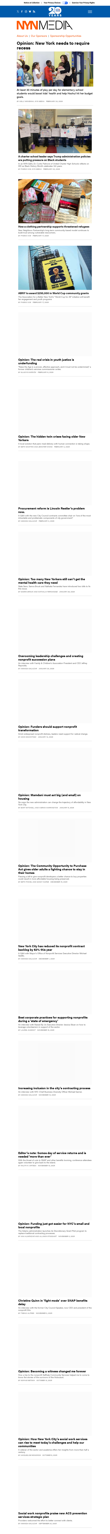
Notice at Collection (31, 3)
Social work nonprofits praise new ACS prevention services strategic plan (52, 1515)
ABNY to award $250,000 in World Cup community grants (53, 293)
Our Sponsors (39, 36)
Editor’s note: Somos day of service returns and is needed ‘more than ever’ (52, 1154)
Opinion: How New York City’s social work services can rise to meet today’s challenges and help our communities (52, 1442)
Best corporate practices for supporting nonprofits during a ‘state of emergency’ (53, 1019)
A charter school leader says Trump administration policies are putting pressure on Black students (54, 158)
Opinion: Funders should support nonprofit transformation (47, 728)
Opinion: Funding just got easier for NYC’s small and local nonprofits (53, 1225)
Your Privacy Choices (56, 3)
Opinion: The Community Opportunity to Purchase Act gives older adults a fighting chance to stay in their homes (52, 869)
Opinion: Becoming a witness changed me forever (52, 1371)
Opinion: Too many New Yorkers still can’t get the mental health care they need (51, 581)
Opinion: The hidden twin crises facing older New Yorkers (51, 438)
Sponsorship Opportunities (65, 36)
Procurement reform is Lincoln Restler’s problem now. (51, 510)
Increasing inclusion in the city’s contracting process (54, 1088)
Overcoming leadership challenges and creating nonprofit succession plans (50, 657)
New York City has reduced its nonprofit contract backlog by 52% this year (51, 948)
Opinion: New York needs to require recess (53, 45)
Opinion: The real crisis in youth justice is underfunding (46, 361)
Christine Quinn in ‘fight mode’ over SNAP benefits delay (52, 1302)
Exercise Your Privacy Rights (83, 3)
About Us (22, 36)
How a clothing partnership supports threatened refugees (53, 226)
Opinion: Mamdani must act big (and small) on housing (49, 797)
